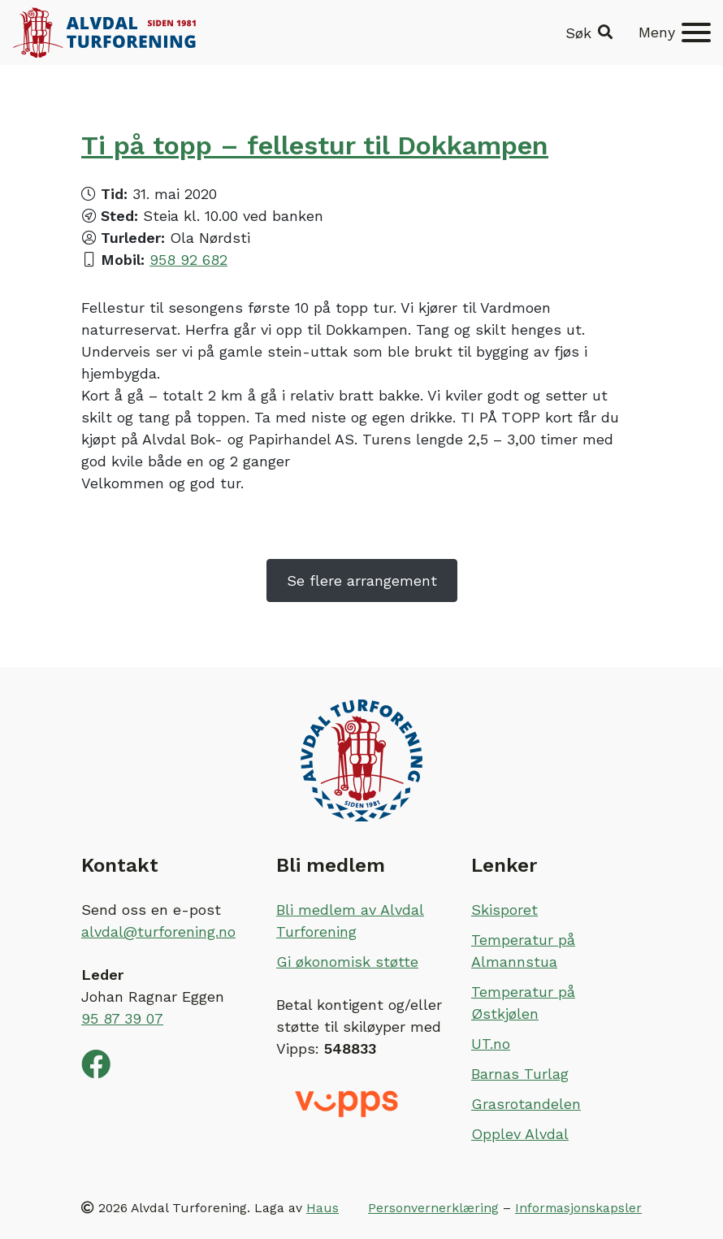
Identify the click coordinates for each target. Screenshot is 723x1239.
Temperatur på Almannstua (523, 950)
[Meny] (675, 32)
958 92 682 (188, 259)
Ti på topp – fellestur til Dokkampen (314, 145)
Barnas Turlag (520, 1073)
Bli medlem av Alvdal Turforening (350, 920)
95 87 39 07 (122, 1018)
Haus (322, 1207)
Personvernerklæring (433, 1207)
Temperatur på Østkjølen (523, 1002)
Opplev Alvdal (520, 1133)
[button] (589, 32)
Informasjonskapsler (578, 1207)
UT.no (490, 1043)
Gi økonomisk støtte (347, 961)
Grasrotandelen (526, 1103)
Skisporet (504, 909)
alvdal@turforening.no (158, 931)
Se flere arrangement (362, 580)
